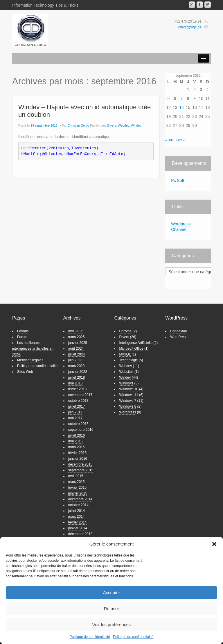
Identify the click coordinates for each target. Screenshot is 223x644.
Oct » (180, 140)
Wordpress (127, 412)
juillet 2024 (76, 354)
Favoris (22, 331)
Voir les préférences (111, 624)
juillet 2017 (76, 406)
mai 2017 (75, 418)
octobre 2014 (78, 505)
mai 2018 (75, 383)
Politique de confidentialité (90, 637)
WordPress (178, 337)
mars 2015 (76, 482)
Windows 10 (128, 389)
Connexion (178, 331)
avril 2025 (75, 331)
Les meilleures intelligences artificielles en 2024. (32, 348)
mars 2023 (76, 366)
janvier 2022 (77, 372)
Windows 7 (127, 401)
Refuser (111, 608)
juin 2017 (75, 412)
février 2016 (77, 453)
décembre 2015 (80, 464)
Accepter (111, 592)
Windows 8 (127, 406)
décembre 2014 (80, 499)
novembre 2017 (80, 395)
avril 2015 (75, 476)
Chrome (125, 331)
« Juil (169, 140)
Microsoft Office (131, 348)
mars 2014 (76, 517)
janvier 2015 (77, 493)
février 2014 (77, 522)
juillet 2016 (76, 435)
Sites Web (25, 372)
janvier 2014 (77, 528)
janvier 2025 (77, 343)
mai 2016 (75, 441)
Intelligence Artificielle (135, 343)
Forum (22, 337)
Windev (136, 125)
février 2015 (77, 488)
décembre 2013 (80, 534)
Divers (111, 125)
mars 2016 (76, 447)
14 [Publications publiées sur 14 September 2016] (181, 107)
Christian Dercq (78, 125)
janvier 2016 (77, 459)
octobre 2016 (78, 424)
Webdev (123, 125)
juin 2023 (75, 360)
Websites (126, 372)
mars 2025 (76, 337)
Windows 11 (128, 395)
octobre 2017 (78, 401)
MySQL (125, 354)
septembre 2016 (80, 430)
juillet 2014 (76, 511)
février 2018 (77, 389)
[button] (214, 544)
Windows (126, 383)
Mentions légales (30, 360)
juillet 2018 (76, 377)
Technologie (128, 360)
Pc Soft (177, 180)
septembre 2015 (80, 470)
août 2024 (76, 348)
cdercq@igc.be (190, 27)
